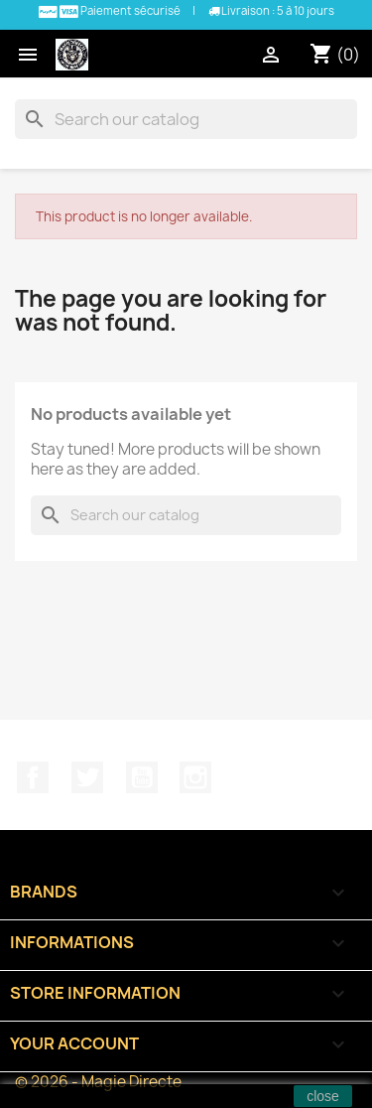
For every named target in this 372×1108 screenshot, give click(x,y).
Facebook (33, 777)
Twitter (87, 777)
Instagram (195, 777)
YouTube (142, 777)
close (323, 1096)
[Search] (186, 119)
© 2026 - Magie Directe (98, 1081)
